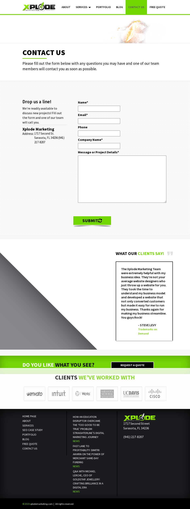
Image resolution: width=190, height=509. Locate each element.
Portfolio (103, 7)
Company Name (90, 140)
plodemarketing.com (37, 503)
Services (83, 7)
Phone (82, 127)
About (66, 7)
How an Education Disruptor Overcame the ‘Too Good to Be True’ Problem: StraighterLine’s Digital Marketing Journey (88, 427)
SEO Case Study (32, 430)
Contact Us (136, 7)
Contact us (29, 448)
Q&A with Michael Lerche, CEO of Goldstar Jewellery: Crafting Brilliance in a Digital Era (88, 479)
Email (83, 115)
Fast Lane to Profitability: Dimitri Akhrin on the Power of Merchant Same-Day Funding (88, 454)
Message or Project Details (98, 152)
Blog (119, 7)
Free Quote (157, 7)
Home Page (29, 416)
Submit (92, 220)
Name (83, 102)
